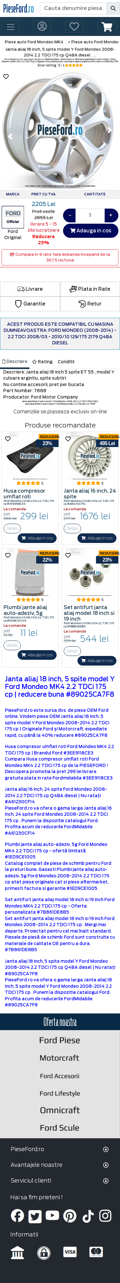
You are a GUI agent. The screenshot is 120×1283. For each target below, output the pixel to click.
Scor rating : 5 (60, 65)
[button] (107, 27)
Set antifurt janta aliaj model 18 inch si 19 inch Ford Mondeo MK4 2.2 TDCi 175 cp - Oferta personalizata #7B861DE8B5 (60, 906)
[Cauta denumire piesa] (74, 8)
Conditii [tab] (66, 361)
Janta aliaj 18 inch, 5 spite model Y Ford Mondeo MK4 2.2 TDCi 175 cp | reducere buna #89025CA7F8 (60, 686)
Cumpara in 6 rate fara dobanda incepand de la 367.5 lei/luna (60, 257)
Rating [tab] (42, 361)
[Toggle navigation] (11, 27)
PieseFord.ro (27, 1149)
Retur (90, 304)
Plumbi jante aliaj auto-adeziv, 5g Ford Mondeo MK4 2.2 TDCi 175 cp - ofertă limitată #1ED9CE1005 (56, 850)
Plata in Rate (89, 289)
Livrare (30, 289)
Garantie (30, 304)
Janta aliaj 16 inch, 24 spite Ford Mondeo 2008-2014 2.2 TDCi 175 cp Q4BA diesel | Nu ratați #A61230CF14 (56, 795)
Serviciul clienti (31, 1180)
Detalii (12, 528)
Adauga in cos (90, 231)
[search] (113, 8)
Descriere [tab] (14, 361)
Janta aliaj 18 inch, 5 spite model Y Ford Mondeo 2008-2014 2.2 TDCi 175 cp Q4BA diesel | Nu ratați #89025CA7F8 (60, 967)
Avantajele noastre (36, 1165)
